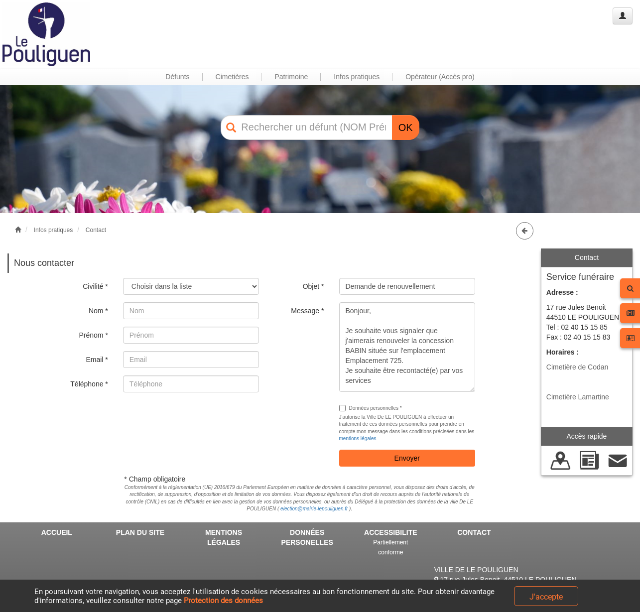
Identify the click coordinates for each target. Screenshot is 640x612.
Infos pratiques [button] (357, 77)
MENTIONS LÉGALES (223, 537)
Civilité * (95, 286)
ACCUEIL (56, 532)
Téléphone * (89, 384)
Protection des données (223, 600)
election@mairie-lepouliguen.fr (314, 508)
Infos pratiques (53, 230)
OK (405, 127)
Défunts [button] (177, 77)
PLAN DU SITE (140, 532)
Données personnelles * (370, 408)
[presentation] (198, 419)
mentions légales (358, 438)
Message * (307, 311)
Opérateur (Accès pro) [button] (440, 77)
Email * (97, 360)
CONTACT (474, 532)
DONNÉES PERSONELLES (307, 537)
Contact (96, 230)
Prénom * (93, 335)
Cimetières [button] (232, 77)
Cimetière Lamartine (577, 397)
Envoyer (407, 458)
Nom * (98, 311)
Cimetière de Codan (577, 367)
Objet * (313, 286)
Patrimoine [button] (291, 77)
